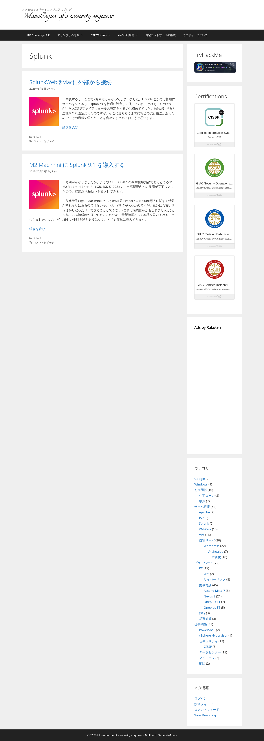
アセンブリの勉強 (72, 35)
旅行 (202, 613)
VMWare (205, 529)
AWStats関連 (130, 35)
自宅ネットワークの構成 (160, 35)
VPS (202, 534)
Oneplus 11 (212, 602)
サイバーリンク (214, 579)
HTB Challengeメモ (38, 35)
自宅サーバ (207, 540)
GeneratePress (167, 735)
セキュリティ (208, 641)
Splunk (37, 137)
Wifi (206, 574)
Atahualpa (215, 551)
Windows (201, 484)
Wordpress (211, 546)
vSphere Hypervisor (213, 635)
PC (201, 568)
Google (199, 479)
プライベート (203, 563)
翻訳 (202, 663)
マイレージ (207, 658)
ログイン (200, 698)
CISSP (208, 646)
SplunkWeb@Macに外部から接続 (70, 82)
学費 (202, 501)
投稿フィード (203, 704)
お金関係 (200, 490)
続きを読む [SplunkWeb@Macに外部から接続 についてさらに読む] (70, 127)
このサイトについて (195, 35)
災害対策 (205, 619)
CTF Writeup (102, 35)
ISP (201, 518)
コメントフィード (206, 709)
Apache (204, 512)
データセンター (210, 652)
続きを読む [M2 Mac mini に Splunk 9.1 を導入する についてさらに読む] (37, 229)
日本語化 (214, 557)
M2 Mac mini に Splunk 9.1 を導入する (77, 165)
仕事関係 (200, 624)
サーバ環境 (202, 507)
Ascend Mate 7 (214, 590)
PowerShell (207, 630)
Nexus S (209, 596)
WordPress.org (205, 715)
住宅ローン (207, 495)
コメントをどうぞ (43, 141)
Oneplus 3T (212, 607)
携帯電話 (205, 585)
